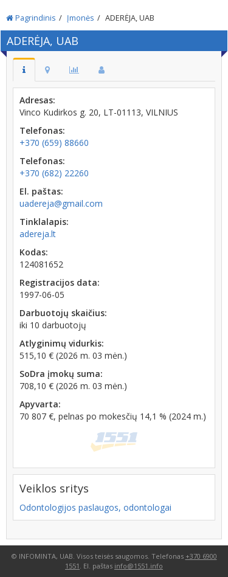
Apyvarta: (40, 404)
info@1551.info (138, 565)
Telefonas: (42, 130)
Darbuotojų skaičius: (63, 313)
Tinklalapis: (44, 221)
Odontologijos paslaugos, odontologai (95, 507)
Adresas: (37, 100)
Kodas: (33, 252)
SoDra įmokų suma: (61, 373)
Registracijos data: (59, 282)
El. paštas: (41, 191)
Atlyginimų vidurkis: (61, 343)
